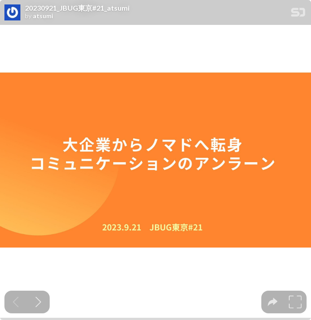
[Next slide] (38, 302)
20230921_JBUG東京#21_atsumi (77, 8)
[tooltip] (273, 302)
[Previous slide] (16, 302)
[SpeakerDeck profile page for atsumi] (12, 12)
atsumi (43, 16)
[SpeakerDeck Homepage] (298, 14)
